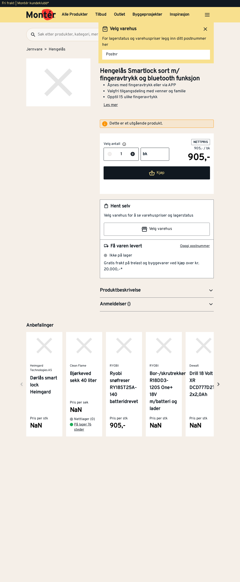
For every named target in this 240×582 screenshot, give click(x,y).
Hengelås (57, 49)
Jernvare (34, 49)
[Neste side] (21, 384)
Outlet (119, 14)
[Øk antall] (133, 154)
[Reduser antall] (110, 154)
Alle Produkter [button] (75, 14)
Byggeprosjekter (147, 14)
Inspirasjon (179, 14)
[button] (157, 290)
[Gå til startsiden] (41, 15)
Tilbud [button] (100, 14)
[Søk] (31, 34)
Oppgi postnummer (195, 246)
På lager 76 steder (82, 427)
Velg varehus (157, 229)
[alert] (157, 124)
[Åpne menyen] (207, 14)
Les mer (111, 105)
